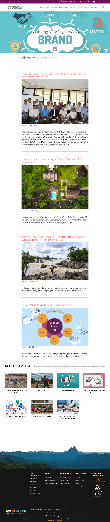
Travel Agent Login (79, 480)
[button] (75, 1)
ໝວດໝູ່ (35, 58)
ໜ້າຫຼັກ (29, 58)
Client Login (78, 477)
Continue (51, 520)
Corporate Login (79, 486)
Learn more (59, 520)
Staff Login (77, 483)
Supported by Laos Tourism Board (17, 1)
